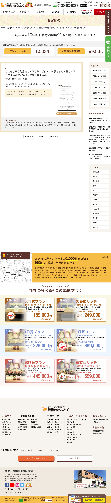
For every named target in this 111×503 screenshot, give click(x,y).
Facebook (7, 485)
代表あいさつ (71, 439)
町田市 (95, 195)
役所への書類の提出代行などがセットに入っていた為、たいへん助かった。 (99, 120)
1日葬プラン (97, 82)
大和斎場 (34, 419)
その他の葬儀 (97, 104)
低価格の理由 (71, 422)
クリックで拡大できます (67, 114)
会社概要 (57, 2)
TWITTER (22, 485)
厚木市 (95, 186)
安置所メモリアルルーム (74, 424)
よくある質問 (71, 427)
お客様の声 (10, 28)
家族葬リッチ (97, 98)
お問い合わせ (67, 2)
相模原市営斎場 (23, 419)
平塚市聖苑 (22, 429)
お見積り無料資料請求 (100, 419)
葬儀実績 (55, 12)
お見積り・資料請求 (94, 500)
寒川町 (95, 218)
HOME (2, 28)
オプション (6, 434)
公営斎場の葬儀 (26, 416)
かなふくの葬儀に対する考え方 (77, 419)
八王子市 (96, 209)
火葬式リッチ (97, 76)
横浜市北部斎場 (36, 427)
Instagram (17, 485)
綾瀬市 (95, 199)
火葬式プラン (97, 70)
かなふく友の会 (71, 437)
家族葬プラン (97, 93)
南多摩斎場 (34, 424)
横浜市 (95, 223)
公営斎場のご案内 (9, 450)
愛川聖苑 (34, 422)
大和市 (95, 190)
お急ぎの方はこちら (36, 458)
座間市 (95, 176)
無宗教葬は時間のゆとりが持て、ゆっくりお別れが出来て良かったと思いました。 (99, 156)
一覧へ (41, 136)
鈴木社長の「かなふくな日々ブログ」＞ (68, 277)
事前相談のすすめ (99, 431)
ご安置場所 (71, 12)
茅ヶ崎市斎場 (22, 424)
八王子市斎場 (22, 427)
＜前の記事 (29, 136)
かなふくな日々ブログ (74, 434)
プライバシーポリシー (24, 489)
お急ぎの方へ (102, 12)
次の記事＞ (54, 136)
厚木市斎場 (22, 422)
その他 (95, 227)
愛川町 (95, 204)
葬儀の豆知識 (97, 433)
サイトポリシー (10, 489)
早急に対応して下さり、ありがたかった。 (99, 149)
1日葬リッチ (97, 87)
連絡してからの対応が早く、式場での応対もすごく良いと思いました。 (99, 129)
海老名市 (96, 181)
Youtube (12, 485)
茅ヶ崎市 (96, 213)
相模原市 (96, 172)
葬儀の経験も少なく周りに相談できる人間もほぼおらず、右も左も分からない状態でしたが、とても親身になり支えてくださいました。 (99, 139)
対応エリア (53, 416)
